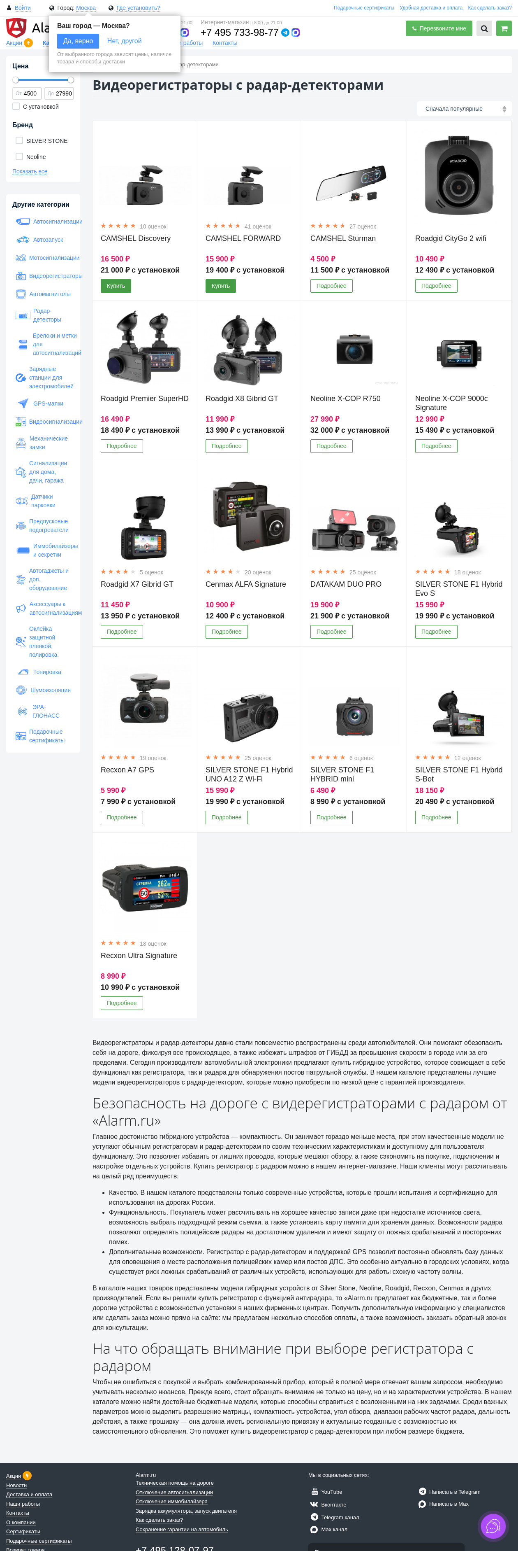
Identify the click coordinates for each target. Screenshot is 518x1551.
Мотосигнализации (43, 257)
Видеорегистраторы (43, 276)
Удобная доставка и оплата (431, 8)
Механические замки (42, 442)
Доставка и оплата (29, 1494)
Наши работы (184, 43)
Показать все (29, 171)
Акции (15, 43)
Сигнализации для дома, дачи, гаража (41, 472)
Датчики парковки (36, 500)
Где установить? (138, 8)
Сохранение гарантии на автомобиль (182, 1529)
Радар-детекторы (38, 315)
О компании (21, 1522)
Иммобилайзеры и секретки (43, 550)
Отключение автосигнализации (174, 1492)
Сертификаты (23, 1531)
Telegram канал (333, 1517)
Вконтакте (327, 1505)
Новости (16, 1485)
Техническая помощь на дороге (175, 1483)
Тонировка (38, 672)
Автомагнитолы (43, 294)
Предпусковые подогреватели (42, 525)
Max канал (327, 1529)
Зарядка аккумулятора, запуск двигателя (186, 1511)
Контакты (225, 43)
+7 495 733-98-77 (240, 32)
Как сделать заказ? (490, 8)
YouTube (325, 1492)
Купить (116, 285)
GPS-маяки (39, 403)
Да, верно (78, 40)
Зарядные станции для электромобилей (43, 377)
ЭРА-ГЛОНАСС (38, 711)
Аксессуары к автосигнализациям (43, 608)
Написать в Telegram (448, 1492)
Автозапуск (39, 239)
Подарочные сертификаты (364, 8)
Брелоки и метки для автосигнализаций (43, 344)
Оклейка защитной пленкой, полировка (36, 641)
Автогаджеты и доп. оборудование (42, 579)
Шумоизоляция (43, 690)
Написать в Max (442, 1504)
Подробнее (332, 285)
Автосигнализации (43, 221)
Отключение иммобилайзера (172, 1501)
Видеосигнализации (43, 421)
